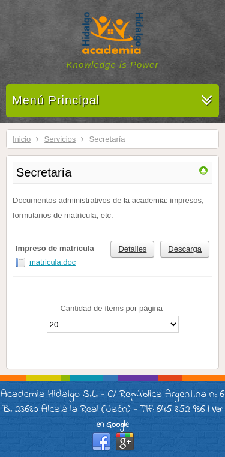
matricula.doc (52, 262)
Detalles (132, 248)
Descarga (185, 248)
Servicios (60, 139)
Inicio (22, 139)
